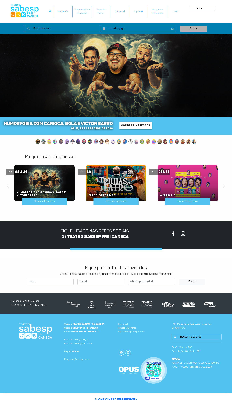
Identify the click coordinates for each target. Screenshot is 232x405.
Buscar (194, 28)
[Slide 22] (159, 141)
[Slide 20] (148, 141)
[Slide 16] (124, 141)
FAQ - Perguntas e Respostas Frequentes (191, 324)
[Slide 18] (136, 141)
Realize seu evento (127, 328)
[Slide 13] (107, 141)
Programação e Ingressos (82, 11)
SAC (176, 11)
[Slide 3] (49, 141)
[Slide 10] (89, 141)
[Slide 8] (78, 141)
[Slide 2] (43, 141)
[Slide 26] (182, 141)
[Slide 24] (171, 141)
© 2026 (116, 399)
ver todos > (200, 156)
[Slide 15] (119, 141)
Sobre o (84, 324)
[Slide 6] (66, 141)
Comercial (120, 11)
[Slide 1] (37, 142)
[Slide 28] (194, 141)
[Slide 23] (165, 141)
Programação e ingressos (76, 359)
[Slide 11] (95, 141)
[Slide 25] (177, 141)
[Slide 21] (153, 141)
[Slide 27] (188, 141)
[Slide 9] (84, 141)
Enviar (192, 281)
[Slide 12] (101, 141)
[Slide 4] (55, 141)
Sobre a (81, 332)
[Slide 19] (142, 141)
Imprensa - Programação (76, 340)
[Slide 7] (72, 141)
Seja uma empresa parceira (131, 332)
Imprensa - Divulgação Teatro (78, 344)
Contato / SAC (178, 328)
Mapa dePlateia (101, 11)
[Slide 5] (60, 141)
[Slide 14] (113, 141)
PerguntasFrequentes (157, 11)
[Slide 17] (130, 141)
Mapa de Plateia (71, 351)
